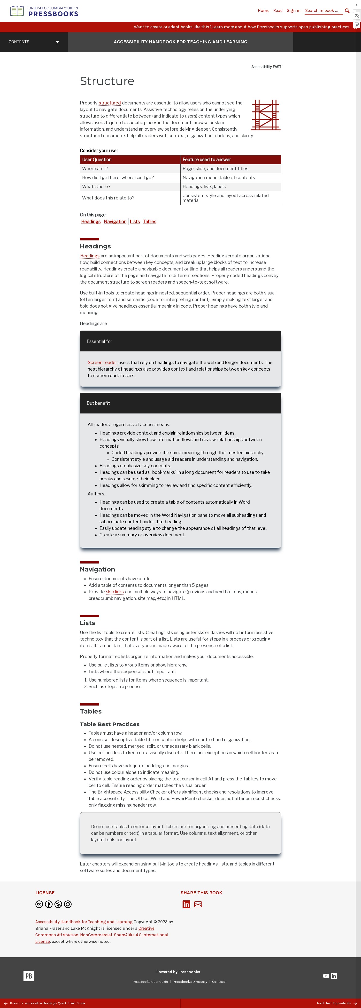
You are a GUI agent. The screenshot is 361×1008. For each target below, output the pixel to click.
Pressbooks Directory (190, 982)
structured (110, 102)
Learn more (223, 27)
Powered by (178, 971)
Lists (135, 221)
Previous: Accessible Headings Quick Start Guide (44, 1003)
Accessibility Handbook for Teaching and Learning (84, 921)
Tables (149, 221)
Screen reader (102, 362)
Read (278, 10)
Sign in (294, 10)
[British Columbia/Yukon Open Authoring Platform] (44, 10)
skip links (115, 591)
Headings (90, 221)
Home (263, 10)
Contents (34, 41)
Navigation (115, 221)
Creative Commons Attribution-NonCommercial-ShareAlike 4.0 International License (101, 935)
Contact (218, 982)
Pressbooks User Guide (149, 982)
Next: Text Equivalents (337, 1003)
